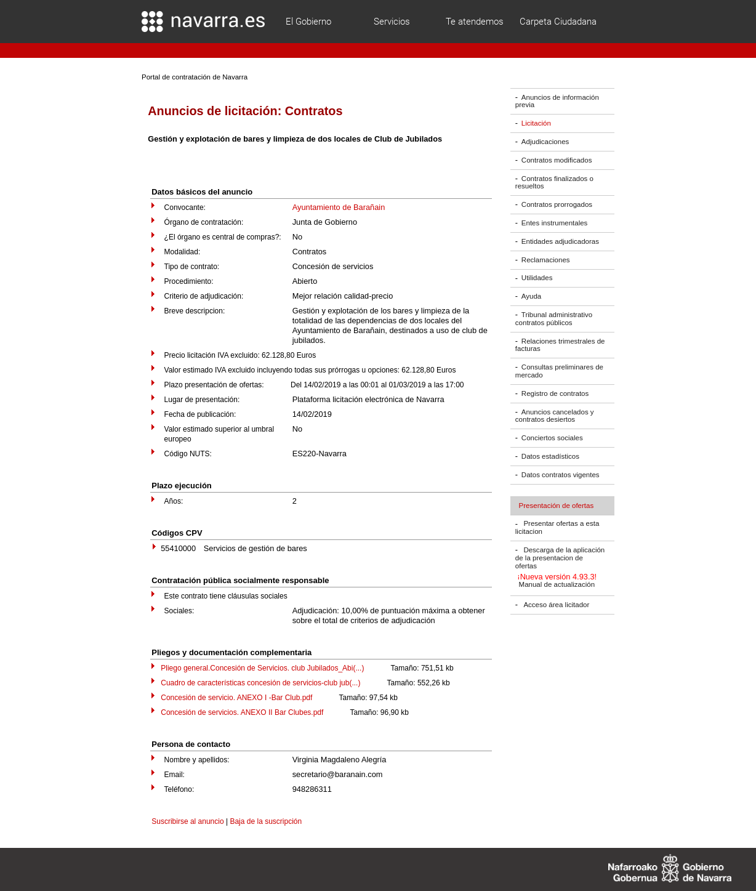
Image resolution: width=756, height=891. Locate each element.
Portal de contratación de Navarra (194, 77)
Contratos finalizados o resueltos (554, 182)
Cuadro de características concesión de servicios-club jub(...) (260, 683)
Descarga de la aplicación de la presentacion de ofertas (560, 558)
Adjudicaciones (545, 141)
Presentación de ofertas (556, 505)
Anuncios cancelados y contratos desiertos (554, 416)
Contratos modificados (556, 160)
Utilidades (537, 278)
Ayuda (531, 296)
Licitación (536, 123)
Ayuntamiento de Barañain (338, 207)
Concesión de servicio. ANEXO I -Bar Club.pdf (236, 697)
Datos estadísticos (550, 456)
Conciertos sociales (552, 437)
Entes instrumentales (554, 223)
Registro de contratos (555, 393)
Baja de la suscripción (266, 821)
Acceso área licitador (556, 604)
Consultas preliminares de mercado (559, 371)
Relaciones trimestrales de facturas (560, 345)
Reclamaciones (545, 260)
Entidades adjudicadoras (560, 241)
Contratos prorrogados (556, 204)
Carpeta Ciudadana (558, 21)
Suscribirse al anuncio (187, 821)
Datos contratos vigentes (560, 474)
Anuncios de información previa (557, 101)
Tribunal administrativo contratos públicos (553, 318)
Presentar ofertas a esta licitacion (557, 528)
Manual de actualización (557, 585)
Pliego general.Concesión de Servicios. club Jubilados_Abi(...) (262, 668)
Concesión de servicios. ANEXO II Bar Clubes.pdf (242, 712)
